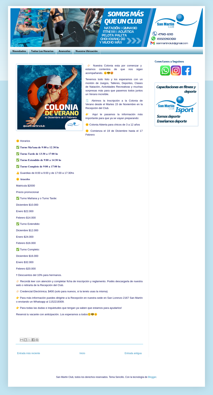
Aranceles (64, 51)
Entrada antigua (133, 353)
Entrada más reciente (28, 353)
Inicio (82, 353)
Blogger (152, 377)
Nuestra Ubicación (87, 51)
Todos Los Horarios (42, 51)
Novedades (19, 51)
